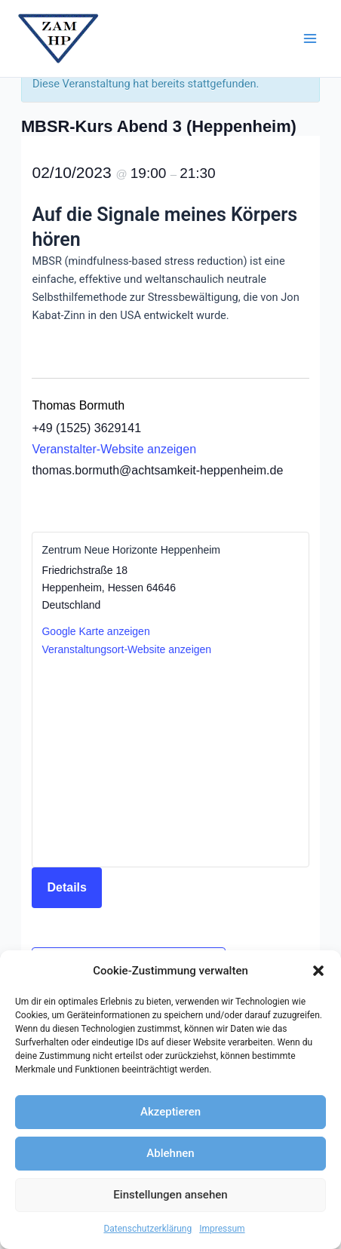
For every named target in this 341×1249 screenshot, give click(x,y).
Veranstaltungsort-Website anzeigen (126, 649)
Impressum (221, 1228)
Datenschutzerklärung (147, 1228)
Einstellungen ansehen (170, 1194)
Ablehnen (170, 1153)
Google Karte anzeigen (95, 631)
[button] (318, 970)
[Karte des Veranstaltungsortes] (170, 761)
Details (66, 887)
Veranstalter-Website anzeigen (114, 449)
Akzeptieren (170, 1112)
